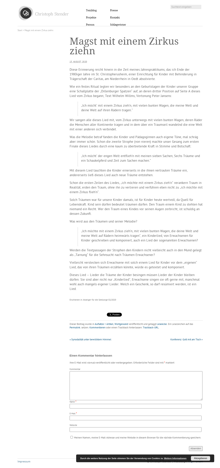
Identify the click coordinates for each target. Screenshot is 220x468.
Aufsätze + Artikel (104, 324)
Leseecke (162, 324)
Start (20, 30)
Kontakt (115, 17)
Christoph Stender (44, 13)
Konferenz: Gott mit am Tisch (186, 339)
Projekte (91, 17)
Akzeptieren (200, 458)
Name (72, 402)
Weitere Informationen (175, 458)
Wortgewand (121, 324)
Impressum (24, 462)
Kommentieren (97, 327)
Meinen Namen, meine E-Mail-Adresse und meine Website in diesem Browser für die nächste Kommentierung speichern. (137, 437)
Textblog (91, 10)
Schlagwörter (118, 24)
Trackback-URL (151, 327)
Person (90, 24)
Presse (114, 10)
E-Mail (72, 413)
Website (73, 425)
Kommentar (75, 369)
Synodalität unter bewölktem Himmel (90, 339)
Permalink (75, 327)
